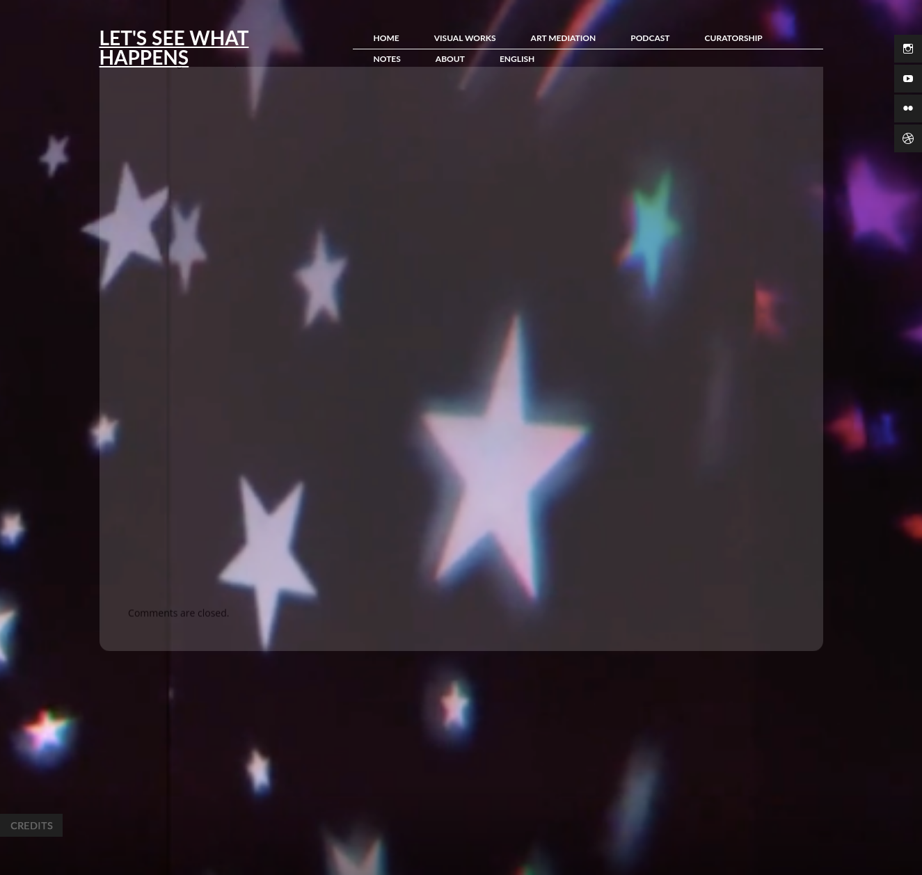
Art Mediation (563, 38)
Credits (31, 825)
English (517, 59)
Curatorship (734, 38)
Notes (387, 59)
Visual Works (465, 38)
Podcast (649, 38)
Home (386, 38)
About (450, 59)
